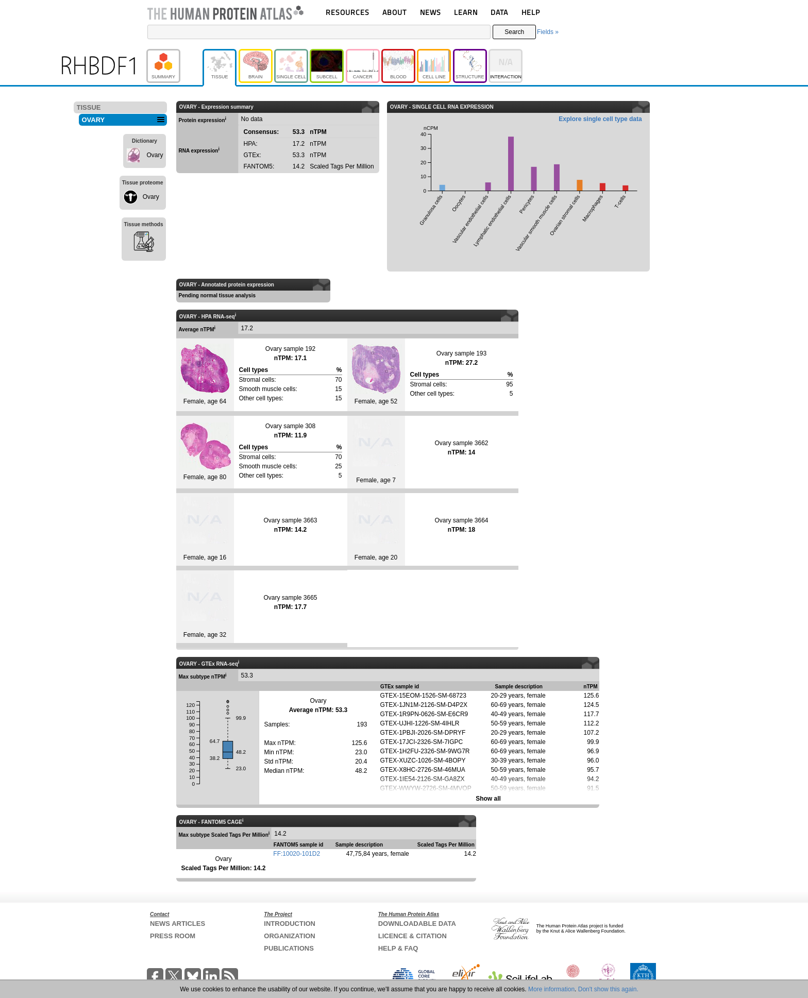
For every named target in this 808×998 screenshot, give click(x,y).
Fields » (548, 32)
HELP (530, 12)
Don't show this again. (608, 989)
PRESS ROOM (172, 936)
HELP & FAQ (398, 948)
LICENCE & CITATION (412, 936)
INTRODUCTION (289, 923)
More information (551, 989)
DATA (499, 12)
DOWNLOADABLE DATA (417, 923)
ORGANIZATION (289, 936)
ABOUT (394, 12)
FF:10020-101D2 (296, 853)
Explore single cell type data (600, 119)
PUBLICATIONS (289, 948)
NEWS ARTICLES (177, 923)
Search (514, 32)
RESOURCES (347, 12)
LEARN (466, 12)
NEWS (430, 12)
